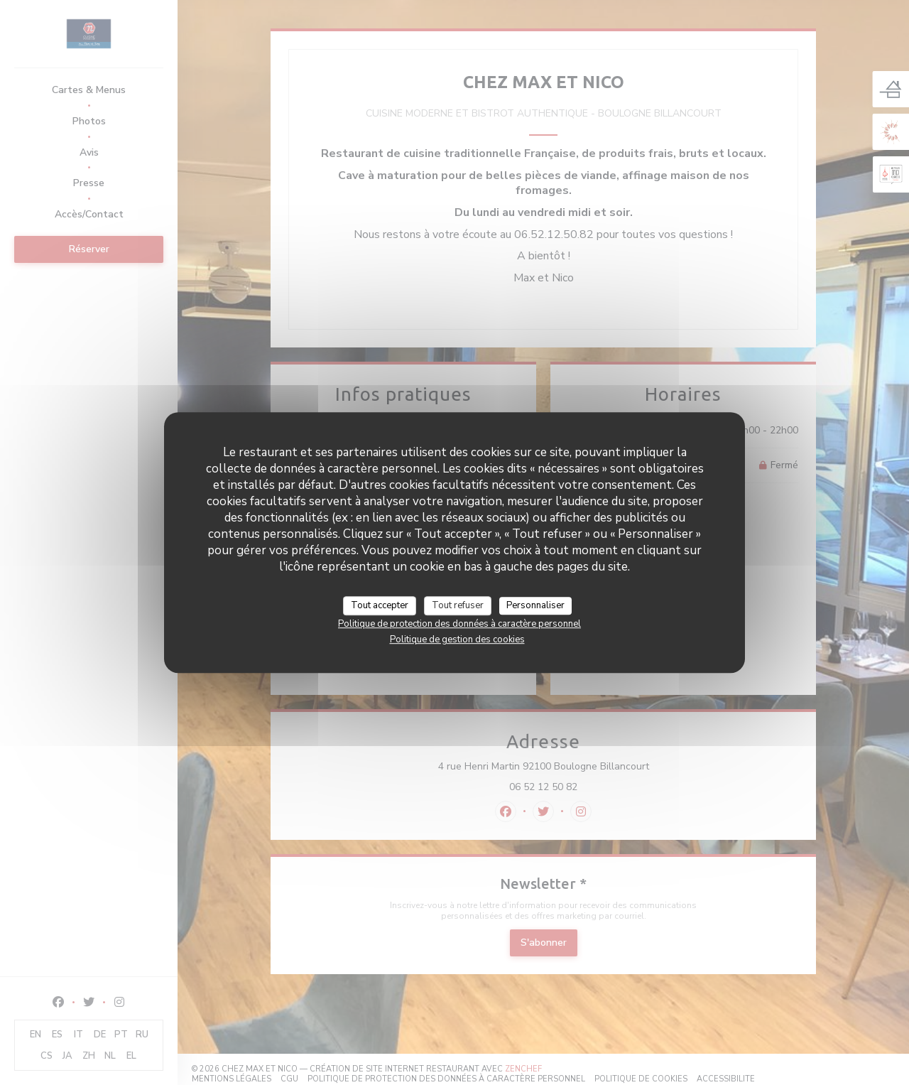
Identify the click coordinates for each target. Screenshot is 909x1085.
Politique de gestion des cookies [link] (457, 639)
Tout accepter (379, 605)
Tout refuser (458, 605)
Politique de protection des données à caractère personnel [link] (459, 623)
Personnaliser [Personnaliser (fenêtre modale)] (535, 605)
